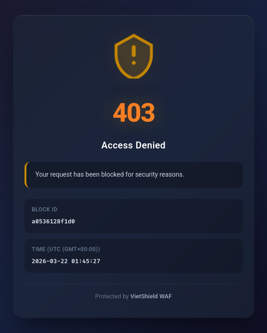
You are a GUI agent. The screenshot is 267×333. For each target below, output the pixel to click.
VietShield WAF (151, 297)
